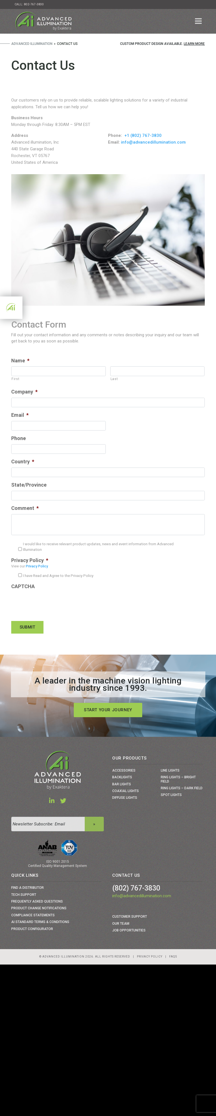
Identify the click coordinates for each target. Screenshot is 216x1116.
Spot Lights (171, 795)
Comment (25, 508)
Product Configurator (32, 929)
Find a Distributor (27, 888)
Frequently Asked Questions (37, 901)
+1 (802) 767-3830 (143, 135)
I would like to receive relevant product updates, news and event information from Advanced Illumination (98, 547)
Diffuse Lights (124, 798)
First (15, 379)
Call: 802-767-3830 (29, 4)
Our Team (120, 924)
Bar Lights (121, 784)
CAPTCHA (23, 586)
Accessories (123, 770)
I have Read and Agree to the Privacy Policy (58, 576)
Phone (18, 438)
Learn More (194, 44)
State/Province (29, 485)
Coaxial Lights (125, 791)
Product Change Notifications (38, 908)
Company (24, 392)
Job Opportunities (129, 930)
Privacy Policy (29, 560)
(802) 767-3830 (136, 888)
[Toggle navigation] (198, 21)
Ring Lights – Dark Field (182, 788)
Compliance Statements (33, 915)
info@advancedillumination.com (153, 142)
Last (114, 379)
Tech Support (23, 895)
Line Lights (170, 770)
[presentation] (53, 603)
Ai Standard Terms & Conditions (40, 922)
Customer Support (129, 917)
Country (22, 461)
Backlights (122, 777)
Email (20, 415)
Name (20, 360)
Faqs (173, 956)
